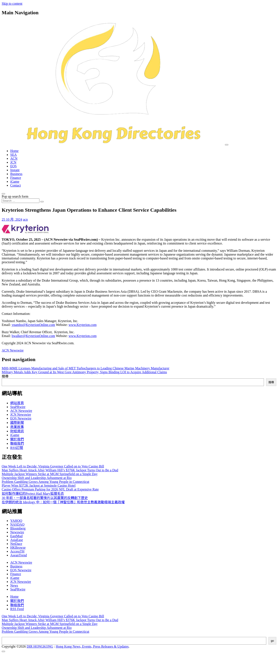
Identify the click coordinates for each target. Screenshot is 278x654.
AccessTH (17, 551)
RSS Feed (17, 609)
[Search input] (20, 200)
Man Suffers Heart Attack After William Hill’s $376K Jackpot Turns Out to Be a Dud (60, 470)
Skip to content (12, 3)
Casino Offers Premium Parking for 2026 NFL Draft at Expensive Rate (50, 489)
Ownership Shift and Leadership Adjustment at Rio (37, 478)
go (272, 640)
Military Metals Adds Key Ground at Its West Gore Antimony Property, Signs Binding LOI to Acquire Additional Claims (84, 372)
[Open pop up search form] (3, 193)
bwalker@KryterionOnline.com (33, 336)
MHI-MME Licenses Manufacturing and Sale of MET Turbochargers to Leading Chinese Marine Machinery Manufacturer (85, 368)
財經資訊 (17, 431)
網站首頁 (17, 403)
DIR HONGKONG (40, 646)
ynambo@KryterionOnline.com (33, 325)
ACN (13, 158)
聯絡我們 (17, 443)
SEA (13, 154)
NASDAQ (17, 524)
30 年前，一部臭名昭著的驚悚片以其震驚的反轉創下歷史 (45, 498)
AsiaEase (16, 540)
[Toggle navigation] (226, 144)
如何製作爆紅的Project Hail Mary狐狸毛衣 (33, 493)
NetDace (16, 543)
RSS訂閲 (16, 448)
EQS (13, 166)
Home (14, 151)
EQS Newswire (20, 418)
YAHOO (16, 520)
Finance (15, 177)
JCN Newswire (20, 414)
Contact (15, 185)
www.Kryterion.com (83, 325)
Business (16, 174)
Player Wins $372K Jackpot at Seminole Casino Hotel (38, 485)
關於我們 (17, 439)
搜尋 (5, 376)
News (14, 585)
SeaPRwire (17, 407)
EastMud (16, 536)
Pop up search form (15, 196)
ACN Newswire (13, 350)
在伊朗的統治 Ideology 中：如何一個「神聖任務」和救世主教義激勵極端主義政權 (63, 502)
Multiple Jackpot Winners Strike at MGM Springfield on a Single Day (50, 474)
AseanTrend (18, 555)
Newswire (17, 532)
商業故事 (17, 427)
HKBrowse (18, 547)
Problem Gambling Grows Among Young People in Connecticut (45, 481)
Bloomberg (18, 528)
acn (25, 219)
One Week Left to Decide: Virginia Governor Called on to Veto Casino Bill (53, 466)
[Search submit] (42, 201)
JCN (13, 162)
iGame (14, 181)
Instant (15, 170)
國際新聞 (17, 422)
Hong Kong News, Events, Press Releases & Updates (92, 646)
